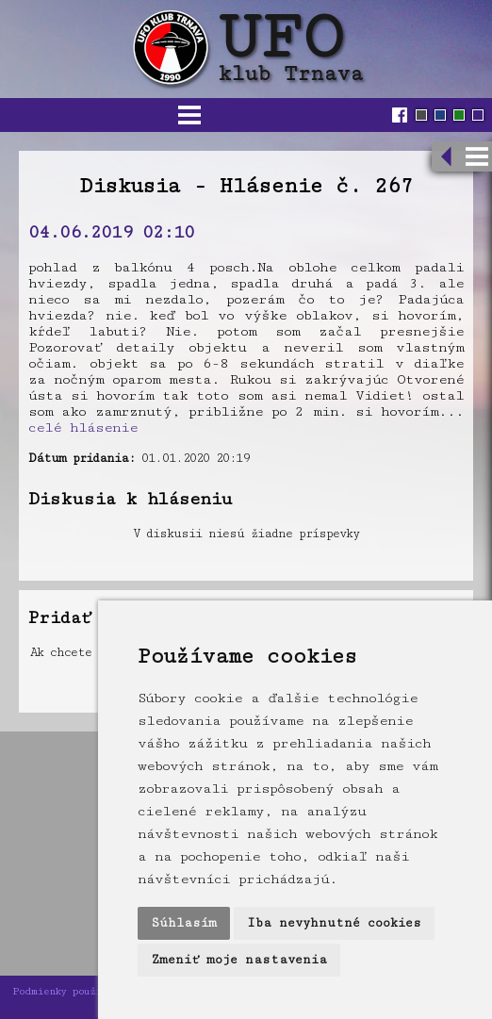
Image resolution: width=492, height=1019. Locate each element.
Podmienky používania (71, 991)
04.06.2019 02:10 (111, 232)
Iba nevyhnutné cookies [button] (334, 922)
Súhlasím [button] (184, 922)
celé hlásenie (83, 427)
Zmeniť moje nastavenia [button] (239, 959)
